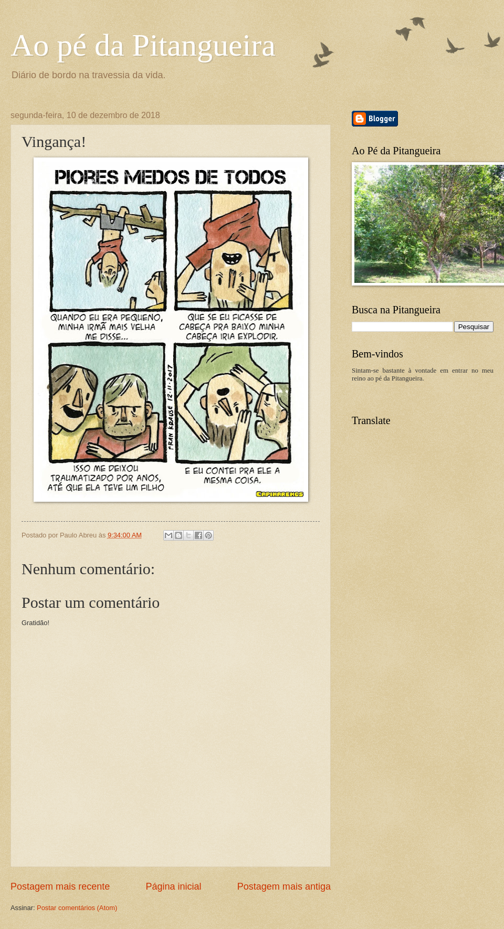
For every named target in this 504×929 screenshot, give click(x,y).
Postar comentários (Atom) (77, 908)
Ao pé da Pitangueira (143, 45)
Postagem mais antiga (284, 886)
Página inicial (173, 886)
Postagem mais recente (60, 886)
